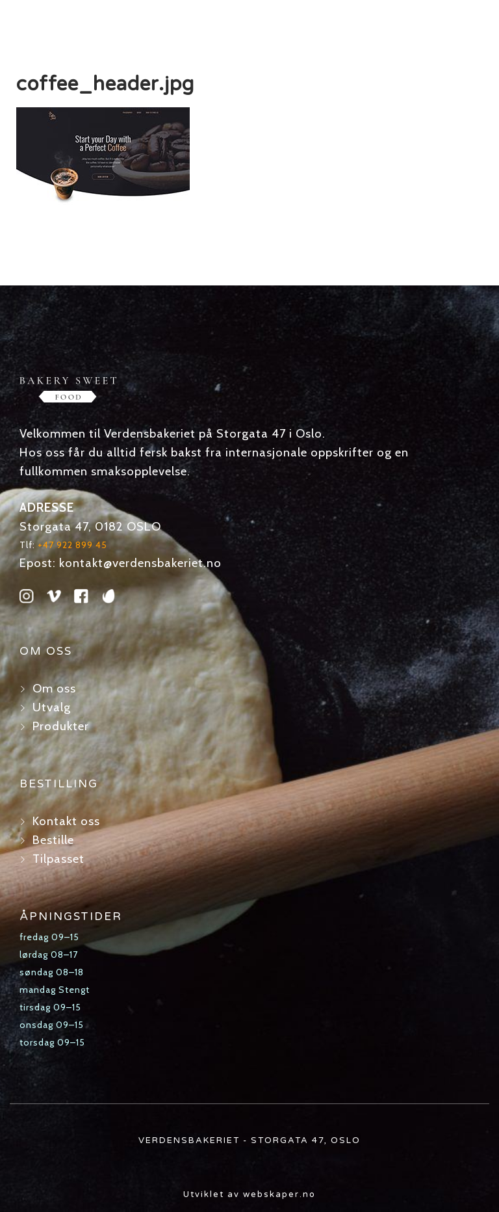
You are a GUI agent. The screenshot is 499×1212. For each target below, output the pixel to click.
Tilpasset (58, 858)
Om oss (54, 688)
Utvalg (51, 707)
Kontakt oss (66, 820)
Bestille (53, 839)
